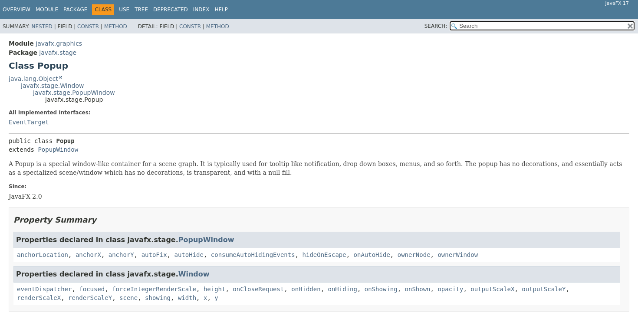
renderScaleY (90, 297)
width (187, 297)
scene (128, 297)
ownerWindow (457, 254)
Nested (41, 26)
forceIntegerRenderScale (154, 289)
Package (75, 10)
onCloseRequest (258, 289)
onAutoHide (372, 254)
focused (92, 289)
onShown (418, 289)
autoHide (189, 254)
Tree (141, 10)
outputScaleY (544, 289)
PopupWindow (58, 149)
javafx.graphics (59, 43)
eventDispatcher (44, 289)
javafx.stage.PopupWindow (74, 92)
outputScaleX (492, 289)
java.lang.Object (33, 78)
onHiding (342, 289)
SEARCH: (435, 26)
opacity (450, 289)
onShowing (381, 289)
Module (47, 10)
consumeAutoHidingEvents (253, 254)
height (215, 289)
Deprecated (170, 10)
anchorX (88, 254)
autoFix (154, 254)
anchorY (121, 254)
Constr (88, 26)
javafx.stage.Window (52, 85)
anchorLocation (42, 254)
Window (194, 274)
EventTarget (29, 122)
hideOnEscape (324, 254)
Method (115, 26)
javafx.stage (57, 52)
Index (201, 10)
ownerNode (414, 254)
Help (221, 10)
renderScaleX (39, 297)
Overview (16, 10)
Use (124, 10)
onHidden (305, 289)
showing (158, 297)
